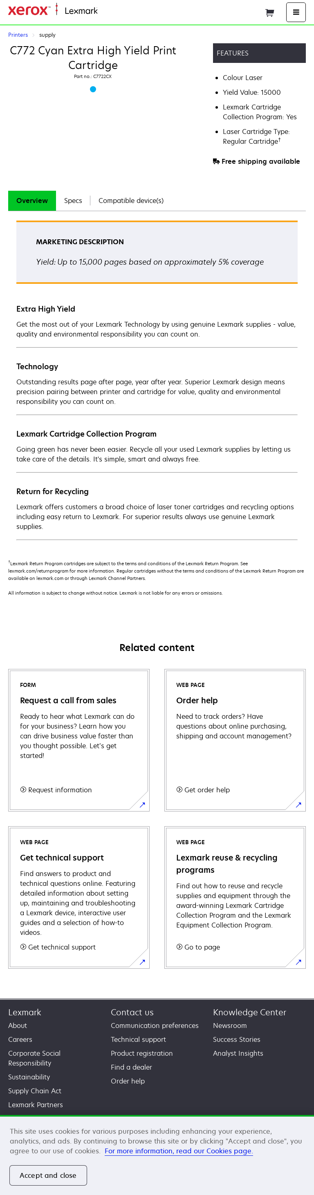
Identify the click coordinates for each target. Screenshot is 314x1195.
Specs (73, 200)
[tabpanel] (157, 379)
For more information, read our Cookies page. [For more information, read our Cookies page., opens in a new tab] (179, 1150)
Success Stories (236, 1039)
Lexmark (24, 1012)
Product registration (142, 1053)
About (17, 1025)
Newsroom (230, 1025)
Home (105, 11)
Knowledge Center (249, 1012)
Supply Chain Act (34, 1090)
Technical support (138, 1039)
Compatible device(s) (131, 200)
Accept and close (48, 1175)
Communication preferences (155, 1025)
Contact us (132, 1012)
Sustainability (29, 1076)
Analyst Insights (238, 1053)
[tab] (32, 201)
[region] (157, 1155)
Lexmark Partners (35, 1104)
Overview (32, 200)
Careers (20, 1039)
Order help (128, 1081)
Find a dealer (131, 1067)
